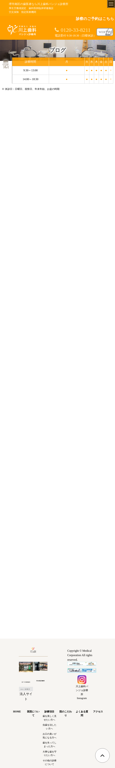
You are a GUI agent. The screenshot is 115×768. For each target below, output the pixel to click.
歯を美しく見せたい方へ (49, 718)
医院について (33, 713)
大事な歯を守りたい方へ (49, 753)
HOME (17, 711)
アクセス (98, 711)
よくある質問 (82, 713)
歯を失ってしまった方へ (49, 744)
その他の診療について (49, 762)
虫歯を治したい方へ (49, 727)
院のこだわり (65, 713)
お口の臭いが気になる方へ (49, 736)
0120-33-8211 (76, 30)
